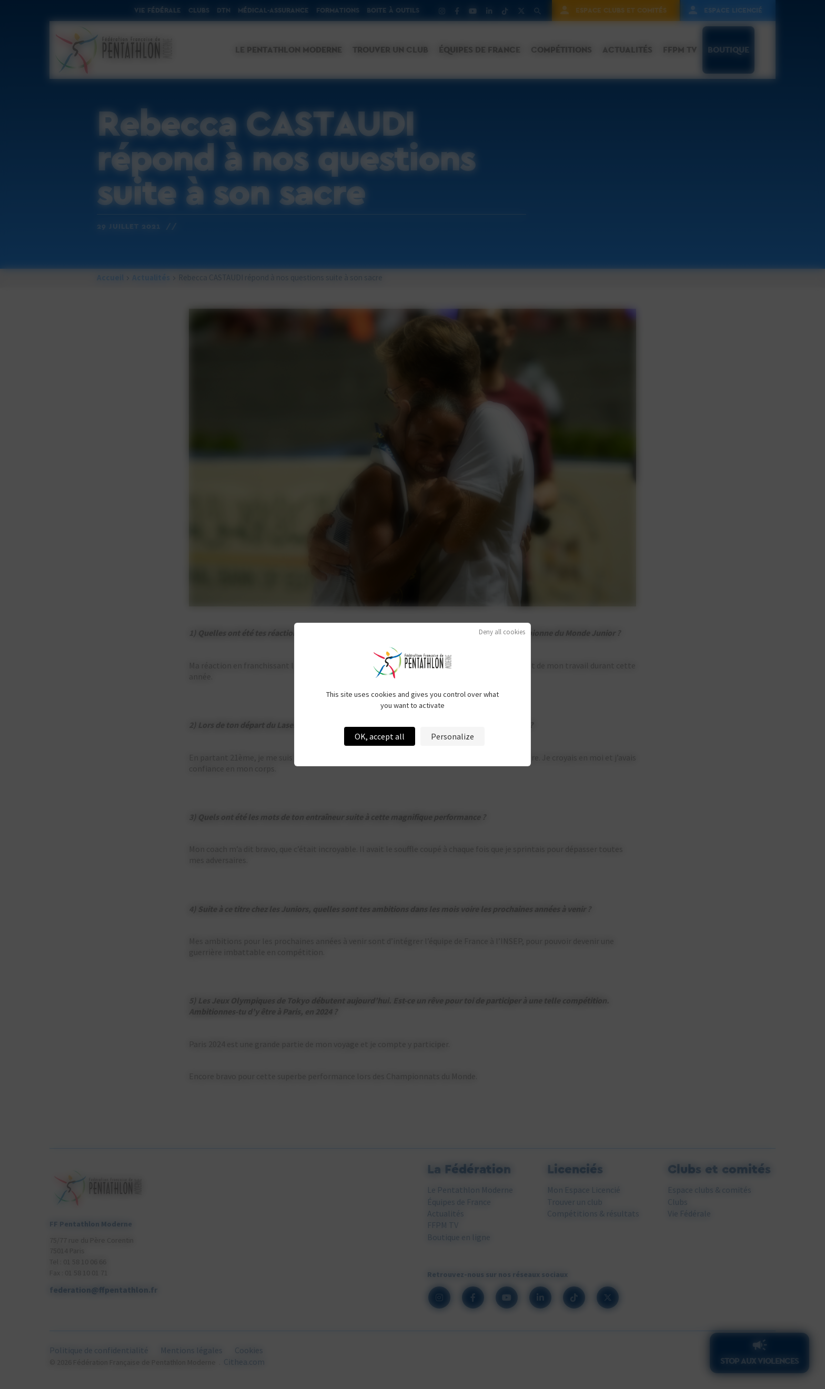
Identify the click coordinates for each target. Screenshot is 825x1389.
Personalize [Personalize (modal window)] (452, 736)
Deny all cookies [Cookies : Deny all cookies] (502, 631)
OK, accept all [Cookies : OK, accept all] (380, 736)
